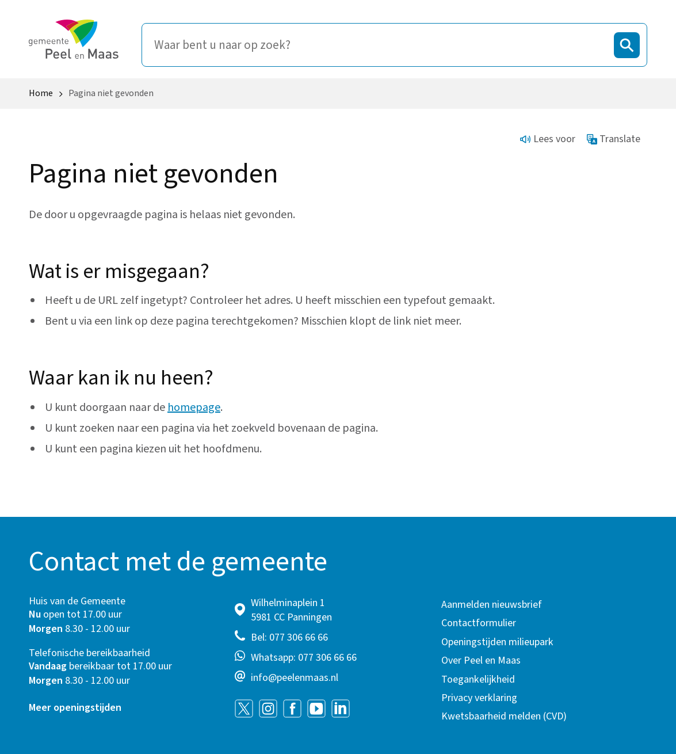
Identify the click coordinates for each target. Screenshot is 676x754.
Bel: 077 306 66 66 (289, 637)
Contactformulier (478, 623)
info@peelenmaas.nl (294, 678)
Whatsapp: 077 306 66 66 (304, 657)
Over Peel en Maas (481, 660)
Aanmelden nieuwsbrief (491, 604)
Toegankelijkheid (478, 679)
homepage (193, 407)
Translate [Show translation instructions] (614, 139)
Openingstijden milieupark (497, 642)
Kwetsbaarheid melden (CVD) (504, 716)
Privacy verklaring (479, 698)
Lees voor (547, 139)
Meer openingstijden (75, 707)
